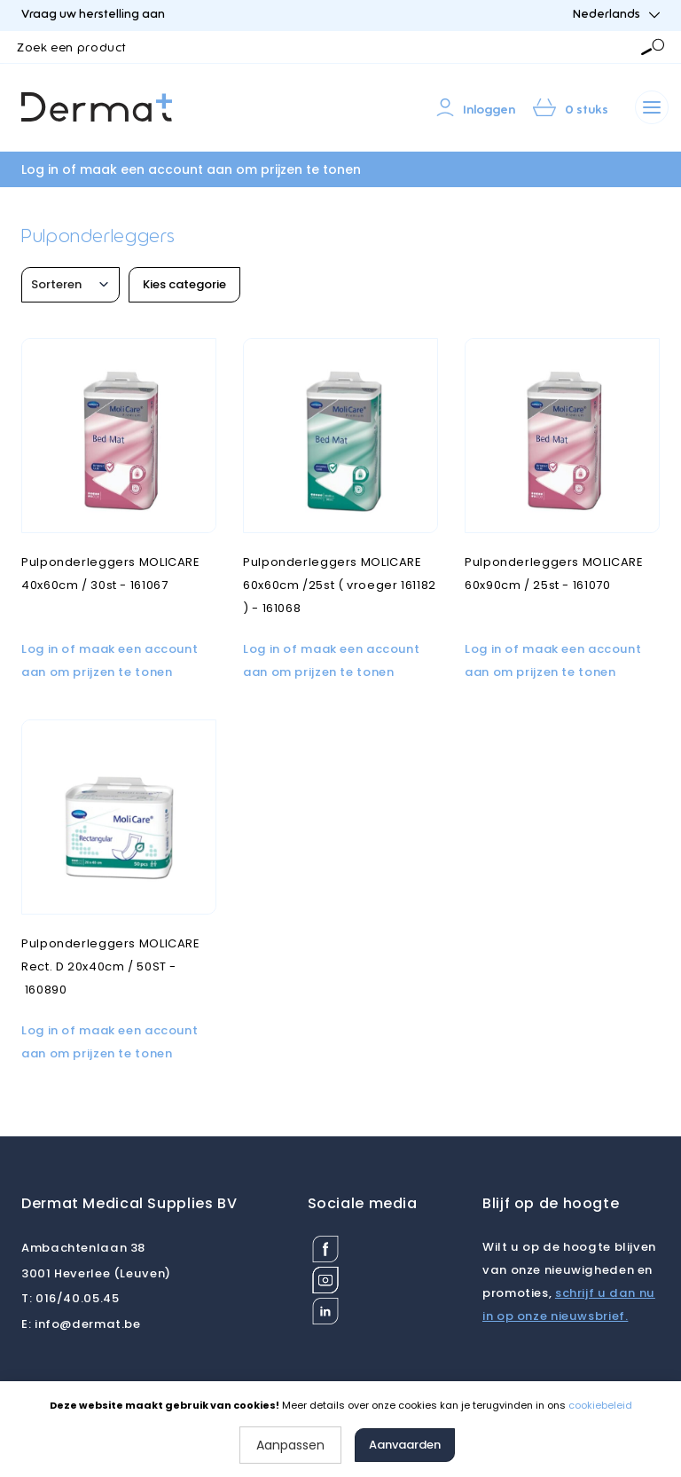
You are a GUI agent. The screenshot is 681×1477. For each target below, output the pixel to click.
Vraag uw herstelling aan (93, 14)
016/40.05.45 (70, 1298)
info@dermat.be (81, 1324)
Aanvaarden (405, 1444)
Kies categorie (184, 284)
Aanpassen (290, 1445)
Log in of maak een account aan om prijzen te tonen (191, 169)
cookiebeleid (600, 1405)
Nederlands (616, 14)
